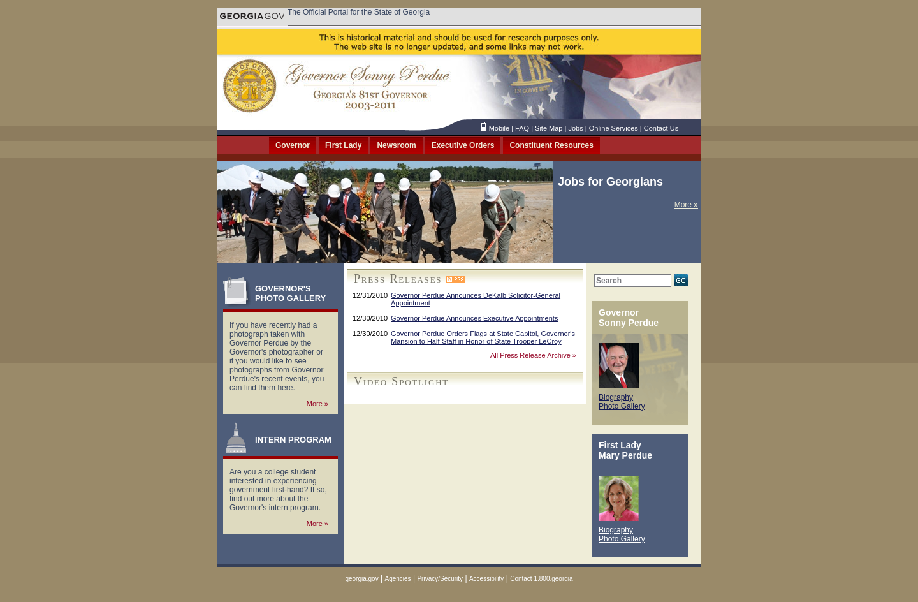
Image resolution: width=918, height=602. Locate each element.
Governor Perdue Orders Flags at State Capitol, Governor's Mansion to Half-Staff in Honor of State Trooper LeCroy (483, 337)
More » (686, 204)
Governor (292, 145)
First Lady (343, 145)
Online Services (613, 128)
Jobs (575, 128)
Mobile (499, 128)
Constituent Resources (551, 145)
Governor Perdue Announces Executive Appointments (474, 318)
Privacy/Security (440, 578)
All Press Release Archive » (533, 355)
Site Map (548, 128)
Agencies (397, 578)
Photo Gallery (622, 406)
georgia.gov (361, 578)
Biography (616, 397)
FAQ (522, 128)
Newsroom (396, 145)
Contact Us (661, 128)
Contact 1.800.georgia (541, 578)
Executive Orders (463, 145)
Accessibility (486, 578)
